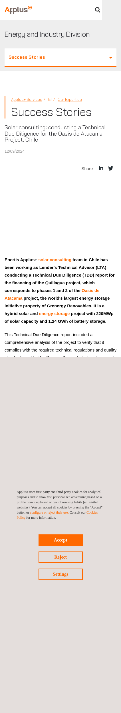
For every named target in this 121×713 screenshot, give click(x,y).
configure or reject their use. (49, 512)
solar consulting (55, 259)
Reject (60, 557)
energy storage (54, 313)
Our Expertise (70, 99)
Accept (60, 540)
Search (97, 10)
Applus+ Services (26, 99)
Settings (60, 574)
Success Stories (60, 57)
